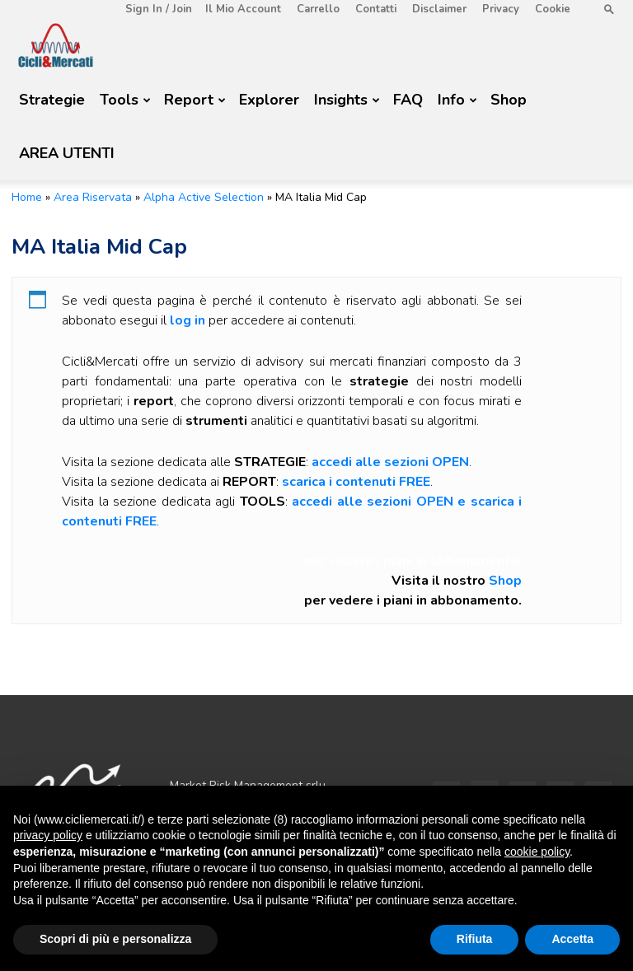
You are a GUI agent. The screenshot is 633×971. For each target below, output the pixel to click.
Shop (508, 100)
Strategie (52, 100)
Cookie (552, 9)
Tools (125, 100)
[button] (609, 8)
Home (27, 197)
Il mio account (243, 9)
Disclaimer (439, 9)
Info (457, 100)
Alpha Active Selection (203, 197)
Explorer (269, 100)
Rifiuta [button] (475, 938)
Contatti (375, 9)
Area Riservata (93, 197)
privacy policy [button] (47, 835)
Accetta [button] (572, 938)
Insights (347, 100)
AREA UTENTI (67, 153)
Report (195, 100)
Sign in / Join (158, 9)
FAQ (408, 100)
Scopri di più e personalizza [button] (115, 938)
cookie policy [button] (537, 851)
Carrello (318, 9)
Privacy (500, 9)
